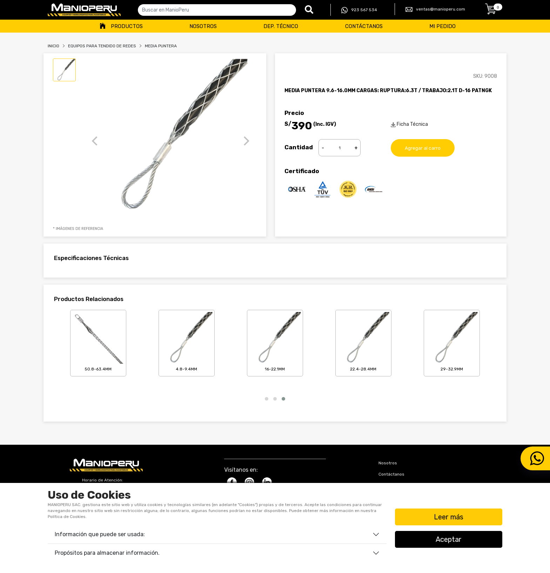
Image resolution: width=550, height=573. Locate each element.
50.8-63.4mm (98, 341)
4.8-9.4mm (187, 341)
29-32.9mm (452, 341)
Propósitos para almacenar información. (107, 553)
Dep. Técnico (280, 26)
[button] (266, 398)
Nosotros (203, 26)
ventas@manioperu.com (435, 9)
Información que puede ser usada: (100, 534)
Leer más (448, 517)
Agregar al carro (423, 148)
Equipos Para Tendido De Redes (102, 46)
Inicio (53, 46)
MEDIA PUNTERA (161, 46)
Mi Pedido (442, 26)
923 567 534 (359, 10)
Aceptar (449, 539)
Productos (127, 26)
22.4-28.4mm (363, 341)
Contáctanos (364, 26)
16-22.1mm (275, 341)
